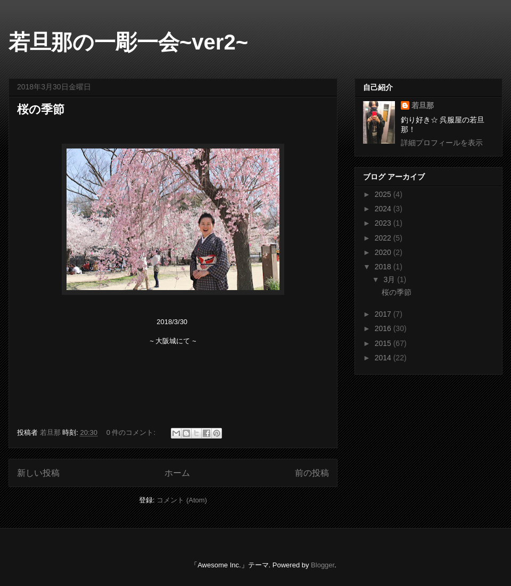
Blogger (322, 565)
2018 (384, 266)
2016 (384, 328)
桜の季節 (40, 109)
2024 (384, 208)
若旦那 (422, 105)
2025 (384, 194)
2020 (384, 252)
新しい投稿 (38, 472)
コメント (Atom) (181, 500)
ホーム (177, 472)
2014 (384, 357)
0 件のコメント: (132, 432)
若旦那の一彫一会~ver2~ (128, 42)
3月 (390, 279)
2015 (384, 343)
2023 (384, 223)
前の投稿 (312, 472)
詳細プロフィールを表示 (442, 142)
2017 (384, 314)
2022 (384, 238)
